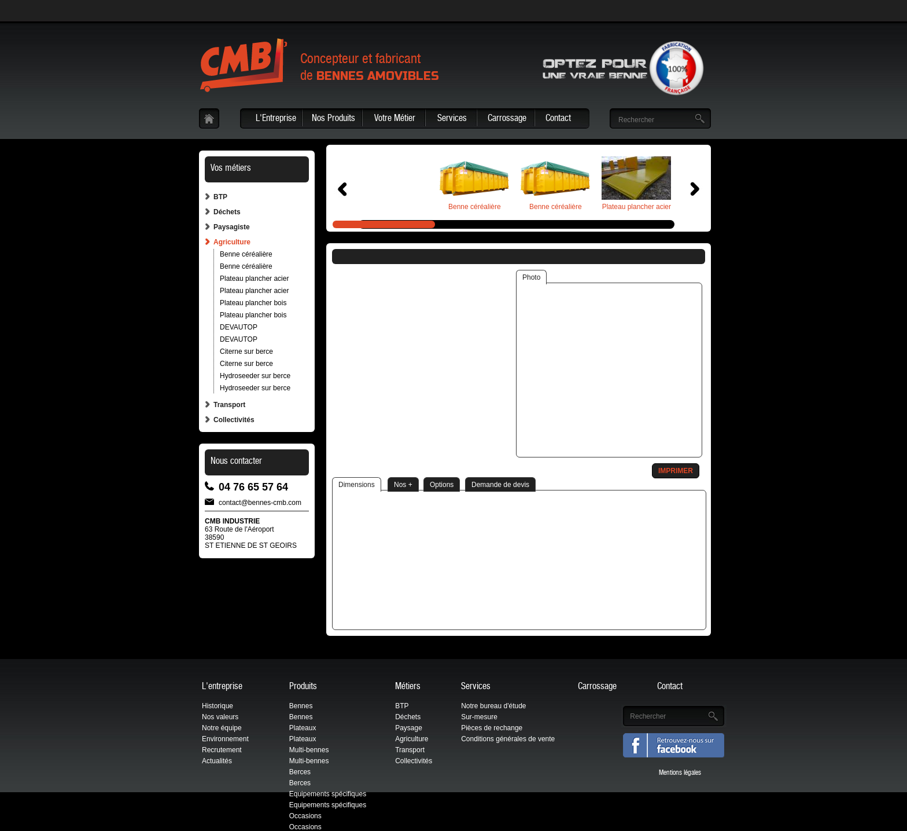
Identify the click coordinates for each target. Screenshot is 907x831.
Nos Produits (333, 119)
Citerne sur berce (246, 351)
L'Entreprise (276, 119)
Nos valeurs (220, 717)
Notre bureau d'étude (493, 706)
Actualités (217, 761)
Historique (217, 706)
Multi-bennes (309, 750)
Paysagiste (231, 227)
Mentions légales (680, 773)
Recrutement (222, 750)
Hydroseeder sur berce (255, 376)
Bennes (301, 706)
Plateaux (302, 728)
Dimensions (356, 485)
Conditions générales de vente (508, 739)
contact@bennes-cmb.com (260, 502)
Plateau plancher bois (253, 303)
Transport (229, 405)
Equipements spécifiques (327, 794)
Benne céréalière (246, 254)
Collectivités (234, 420)
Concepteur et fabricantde (369, 68)
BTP (220, 197)
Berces (300, 772)
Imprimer (675, 471)
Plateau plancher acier (254, 278)
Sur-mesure (479, 717)
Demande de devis (500, 485)
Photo (531, 277)
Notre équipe (222, 728)
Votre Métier (394, 119)
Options (442, 485)
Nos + (403, 485)
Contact (558, 119)
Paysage (408, 728)
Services (452, 119)
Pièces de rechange (491, 728)
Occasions (305, 816)
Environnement (225, 739)
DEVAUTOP (238, 327)
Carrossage (507, 119)
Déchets (227, 212)
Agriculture (231, 242)
